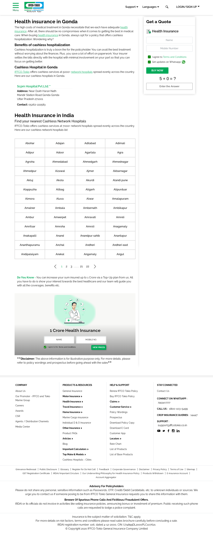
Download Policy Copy (122, 422)
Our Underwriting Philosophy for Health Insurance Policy (111, 473)
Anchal (60, 245)
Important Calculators (75, 449)
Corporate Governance (124, 469)
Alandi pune (120, 180)
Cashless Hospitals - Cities (77, 459)
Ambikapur (120, 208)
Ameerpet (60, 217)
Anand (60, 235)
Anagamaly (120, 226)
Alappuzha (30, 189)
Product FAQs (70, 433)
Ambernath (90, 208)
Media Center (22, 426)
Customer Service (120, 407)
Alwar (90, 198)
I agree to (169, 57)
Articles (67, 438)
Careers (19, 405)
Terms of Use (177, 469)
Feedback (104, 469)
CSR (17, 416)
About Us (20, 391)
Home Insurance (72, 412)
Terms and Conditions (174, 57)
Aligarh (90, 189)
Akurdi (90, 180)
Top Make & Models (73, 454)
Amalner (30, 208)
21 (81, 266)
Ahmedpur (29, 171)
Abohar (29, 143)
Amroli (90, 226)
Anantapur (120, 235)
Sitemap (191, 469)
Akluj (30, 180)
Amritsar (30, 226)
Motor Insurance (72, 396)
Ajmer (90, 171)
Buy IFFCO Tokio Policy (122, 396)
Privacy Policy (160, 469)
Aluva (60, 198)
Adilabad (90, 143)
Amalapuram (120, 198)
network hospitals (82, 71)
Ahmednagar (120, 161)
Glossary (64, 469)
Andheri (90, 245)
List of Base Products (121, 454)
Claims (114, 401)
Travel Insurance (72, 407)
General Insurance (72, 391)
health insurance (48, 35)
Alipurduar (120, 189)
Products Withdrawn (153, 473)
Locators (115, 438)
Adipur (30, 152)
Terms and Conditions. (67, 347)
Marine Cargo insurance (75, 417)
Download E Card (119, 428)
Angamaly (90, 254)
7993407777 (164, 402)
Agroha (29, 161)
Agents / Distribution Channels (32, 421)
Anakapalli (29, 235)
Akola (60, 180)
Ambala (60, 208)
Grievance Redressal (26, 469)
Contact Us (163, 391)
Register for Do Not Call (84, 469)
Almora (29, 198)
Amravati (90, 217)
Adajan (60, 143)
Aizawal (60, 171)
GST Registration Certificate (36, 473)
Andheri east (120, 245)
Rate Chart (115, 444)
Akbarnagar (120, 171)
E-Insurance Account (177, 473)
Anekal (60, 254)
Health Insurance (72, 401)
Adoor (60, 152)
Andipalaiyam (29, 254)
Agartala (90, 152)
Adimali (120, 143)
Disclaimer (144, 469)
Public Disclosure (48, 469)
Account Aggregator (106, 477)
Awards (19, 410)
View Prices (99, 347)
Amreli (120, 217)
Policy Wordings (119, 412)
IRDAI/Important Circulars (66, 473)
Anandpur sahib (90, 235)
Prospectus (116, 417)
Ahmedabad (60, 161)
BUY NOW (157, 70)
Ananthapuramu (30, 245)
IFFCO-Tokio (22, 71)
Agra (120, 152)
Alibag (60, 189)
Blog (65, 444)
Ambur (30, 217)
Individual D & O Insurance (77, 422)
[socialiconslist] (159, 430)
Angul (120, 254)
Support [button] (130, 6)
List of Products (118, 449)
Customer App (118, 433)
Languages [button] (149, 6)
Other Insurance (71, 428)
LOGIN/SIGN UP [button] (186, 6)
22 (87, 266)
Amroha (60, 226)
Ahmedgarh (90, 161)
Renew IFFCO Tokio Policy (124, 391)
